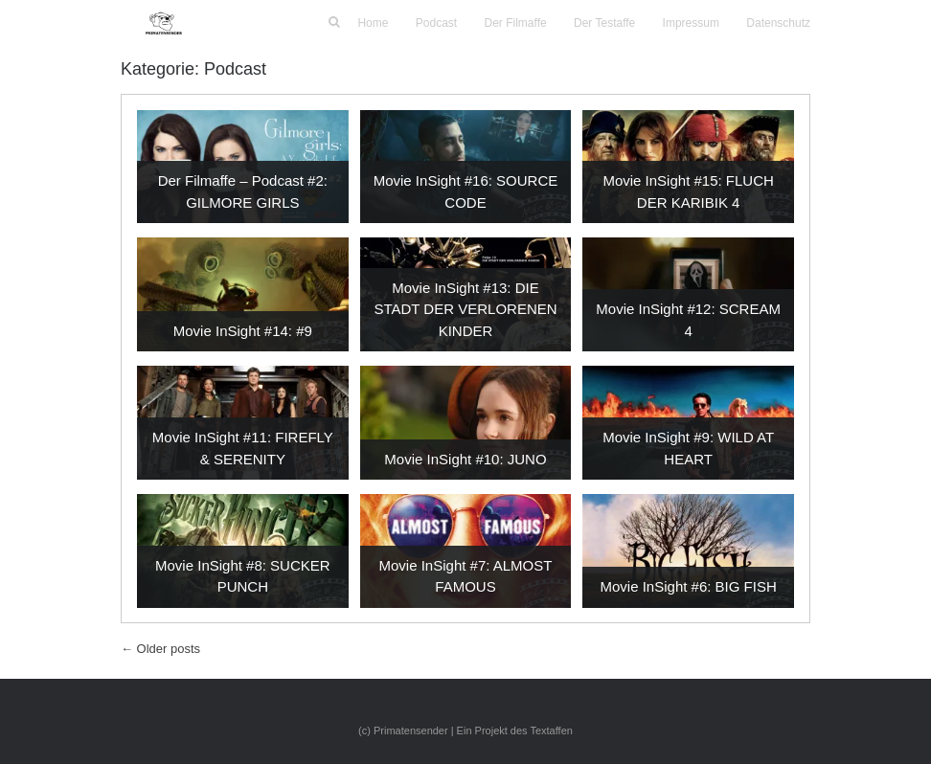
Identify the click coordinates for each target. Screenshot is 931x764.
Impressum (691, 23)
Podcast (436, 23)
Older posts (160, 648)
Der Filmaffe (516, 23)
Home (372, 23)
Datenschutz (778, 23)
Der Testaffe (604, 23)
